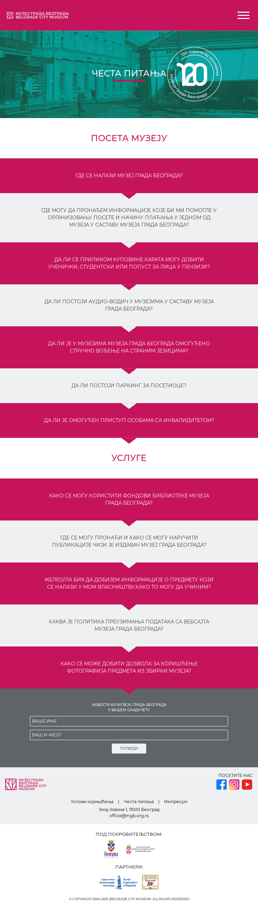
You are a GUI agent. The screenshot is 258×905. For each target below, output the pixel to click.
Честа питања (139, 801)
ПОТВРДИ (129, 748)
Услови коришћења (92, 801)
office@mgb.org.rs (129, 815)
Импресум (175, 801)
